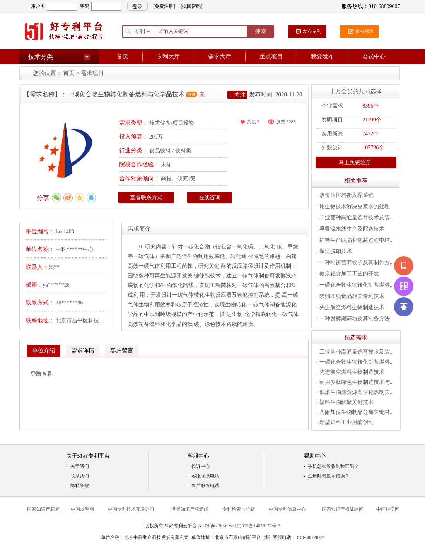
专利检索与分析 (238, 509)
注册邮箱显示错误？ (329, 476)
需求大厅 (219, 56)
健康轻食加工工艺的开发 (349, 274)
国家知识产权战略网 (343, 509)
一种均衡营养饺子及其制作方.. (356, 262)
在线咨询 (209, 197)
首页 (122, 56)
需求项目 (92, 73)
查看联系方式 (146, 197)
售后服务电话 (205, 485)
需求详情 (82, 350)
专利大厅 (168, 56)
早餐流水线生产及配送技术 (351, 229)
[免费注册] (164, 6)
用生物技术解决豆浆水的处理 (354, 206)
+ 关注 (237, 95)
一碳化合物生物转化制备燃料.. (356, 285)
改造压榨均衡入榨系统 (346, 195)
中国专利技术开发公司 (131, 509)
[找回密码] (192, 6)
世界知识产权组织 (189, 509)
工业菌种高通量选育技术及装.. (356, 218)
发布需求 (364, 31)
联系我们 (79, 476)
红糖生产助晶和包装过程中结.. (356, 240)
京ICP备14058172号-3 (258, 525)
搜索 (260, 31)
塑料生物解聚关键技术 (346, 402)
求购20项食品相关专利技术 (351, 296)
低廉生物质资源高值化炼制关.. (356, 392)
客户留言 (121, 350)
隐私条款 (79, 485)
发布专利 (312, 31)
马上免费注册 (352, 162)
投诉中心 (200, 466)
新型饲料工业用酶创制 (346, 422)
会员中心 (374, 56)
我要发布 (322, 56)
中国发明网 (82, 509)
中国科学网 (387, 509)
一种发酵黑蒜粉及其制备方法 (354, 319)
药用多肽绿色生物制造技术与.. (356, 382)
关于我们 (79, 466)
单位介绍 (43, 350)
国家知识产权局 (43, 509)
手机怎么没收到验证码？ (333, 466)
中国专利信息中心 (287, 509)
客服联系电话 (205, 476)
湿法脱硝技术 (335, 251)
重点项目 (271, 56)
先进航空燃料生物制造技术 (351, 307)
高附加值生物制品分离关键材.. (356, 412)
